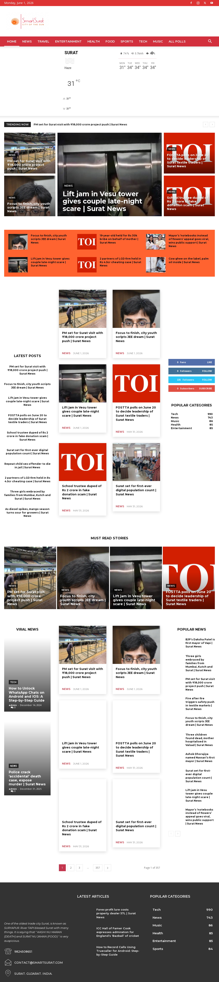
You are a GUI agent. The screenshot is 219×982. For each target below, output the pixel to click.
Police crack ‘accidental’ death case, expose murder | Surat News (27, 778)
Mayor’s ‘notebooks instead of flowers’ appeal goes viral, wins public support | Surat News (199, 816)
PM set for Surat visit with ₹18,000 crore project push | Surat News (80, 124)
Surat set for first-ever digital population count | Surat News (27, 452)
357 (98, 868)
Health (93, 41)
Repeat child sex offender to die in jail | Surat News (27, 465)
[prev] (205, 124)
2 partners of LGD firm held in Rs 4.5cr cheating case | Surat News (120, 262)
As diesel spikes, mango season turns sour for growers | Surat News (27, 512)
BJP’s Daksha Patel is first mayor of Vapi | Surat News (200, 643)
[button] (210, 42)
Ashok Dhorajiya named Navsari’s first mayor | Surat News (200, 757)
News (27, 41)
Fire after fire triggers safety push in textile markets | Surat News (199, 703)
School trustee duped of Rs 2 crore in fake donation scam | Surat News (27, 436)
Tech (143, 41)
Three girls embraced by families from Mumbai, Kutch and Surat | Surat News (27, 495)
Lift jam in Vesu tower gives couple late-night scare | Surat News (50, 262)
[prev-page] (171, 833)
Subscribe (205, 388)
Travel (43, 41)
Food (110, 41)
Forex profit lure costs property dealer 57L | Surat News (116, 913)
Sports (127, 41)
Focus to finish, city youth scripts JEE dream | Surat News (49, 239)
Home (11, 41)
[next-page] (107, 867)
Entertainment (68, 41)
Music (158, 41)
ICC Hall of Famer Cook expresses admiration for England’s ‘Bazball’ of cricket (117, 932)
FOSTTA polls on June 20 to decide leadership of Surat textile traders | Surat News (27, 419)
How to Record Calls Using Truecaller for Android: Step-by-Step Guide (117, 950)
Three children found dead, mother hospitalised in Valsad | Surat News (199, 740)
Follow (207, 370)
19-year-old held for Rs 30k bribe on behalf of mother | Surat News (119, 239)
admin (13, 705)
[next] (212, 124)
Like (209, 362)
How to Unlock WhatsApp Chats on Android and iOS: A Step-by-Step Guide (27, 694)
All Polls (177, 41)
